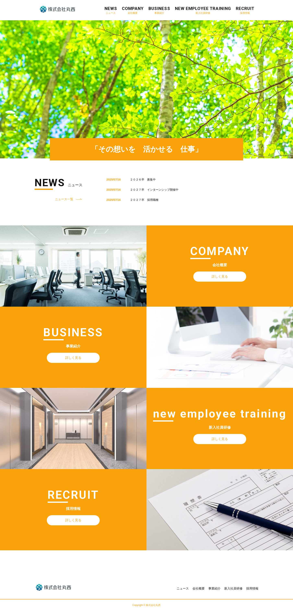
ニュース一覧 (64, 199)
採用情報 (252, 588)
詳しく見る (220, 276)
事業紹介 (214, 588)
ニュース (183, 588)
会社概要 (198, 588)
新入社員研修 (233, 588)
